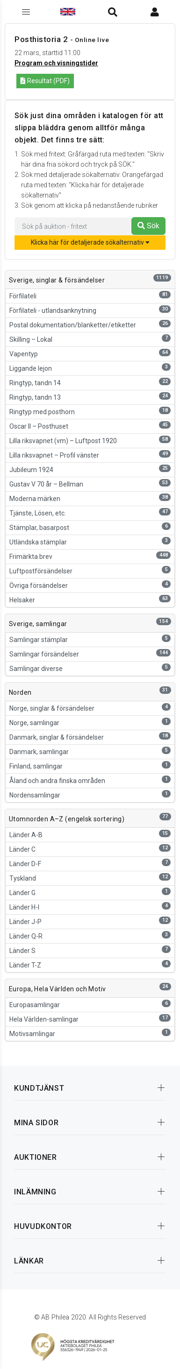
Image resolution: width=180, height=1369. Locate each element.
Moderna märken (90, 498)
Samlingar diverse (90, 667)
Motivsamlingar (90, 1033)
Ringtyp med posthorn (90, 411)
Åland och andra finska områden (90, 780)
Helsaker (90, 599)
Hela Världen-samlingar (90, 1018)
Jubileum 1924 (90, 469)
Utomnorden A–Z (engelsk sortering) (66, 819)
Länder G (90, 892)
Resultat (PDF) (45, 81)
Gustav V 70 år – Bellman (90, 483)
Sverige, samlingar (38, 624)
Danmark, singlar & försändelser (90, 736)
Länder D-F (90, 863)
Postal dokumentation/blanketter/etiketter (90, 324)
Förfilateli (90, 295)
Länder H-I (90, 906)
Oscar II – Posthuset (90, 425)
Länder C (90, 848)
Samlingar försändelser (90, 653)
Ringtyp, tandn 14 (90, 382)
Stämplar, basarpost (90, 526)
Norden (20, 692)
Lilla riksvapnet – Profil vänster (90, 454)
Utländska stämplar (90, 541)
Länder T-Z (90, 964)
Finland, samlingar (90, 765)
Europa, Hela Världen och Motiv (57, 989)
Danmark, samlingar (90, 751)
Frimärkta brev (90, 555)
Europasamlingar (90, 1004)
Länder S (90, 950)
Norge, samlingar (90, 722)
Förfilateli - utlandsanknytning (90, 309)
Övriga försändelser (90, 584)
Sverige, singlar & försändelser (57, 280)
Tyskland (90, 877)
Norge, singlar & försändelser (90, 707)
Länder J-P (90, 921)
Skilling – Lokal (90, 338)
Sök (148, 225)
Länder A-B (90, 834)
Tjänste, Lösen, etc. (90, 512)
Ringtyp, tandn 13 (90, 396)
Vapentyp (90, 353)
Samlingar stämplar (90, 639)
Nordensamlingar (90, 794)
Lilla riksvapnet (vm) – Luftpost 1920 (90, 440)
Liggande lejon (90, 367)
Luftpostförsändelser (90, 570)
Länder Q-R (90, 935)
